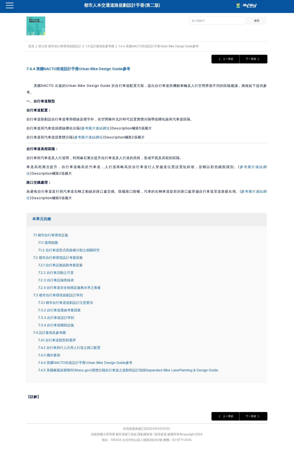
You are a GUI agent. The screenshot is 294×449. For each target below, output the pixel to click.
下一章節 (253, 59)
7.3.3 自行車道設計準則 (56, 317)
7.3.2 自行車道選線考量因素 (59, 310)
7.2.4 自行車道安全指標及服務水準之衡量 (69, 287)
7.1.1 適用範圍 (48, 242)
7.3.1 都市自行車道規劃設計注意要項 (65, 302)
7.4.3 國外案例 (49, 355)
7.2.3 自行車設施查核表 (56, 280)
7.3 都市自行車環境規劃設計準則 (58, 295)
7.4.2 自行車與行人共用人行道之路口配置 (69, 347)
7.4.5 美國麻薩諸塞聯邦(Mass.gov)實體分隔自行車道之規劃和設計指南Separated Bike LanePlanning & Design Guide (128, 370)
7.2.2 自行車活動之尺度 (56, 272)
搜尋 (256, 20)
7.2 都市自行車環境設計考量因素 (58, 257)
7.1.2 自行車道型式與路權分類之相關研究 (69, 250)
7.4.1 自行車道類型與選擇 (57, 340)
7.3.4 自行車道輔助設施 (56, 325)
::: (25, 39)
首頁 (31, 46)
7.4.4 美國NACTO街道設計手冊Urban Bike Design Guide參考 (158, 46)
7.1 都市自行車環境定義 (50, 235)
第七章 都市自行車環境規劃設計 (59, 46)
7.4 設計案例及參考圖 (99, 46)
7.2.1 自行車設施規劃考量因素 (60, 265)
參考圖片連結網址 (95, 128)
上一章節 (225, 59)
